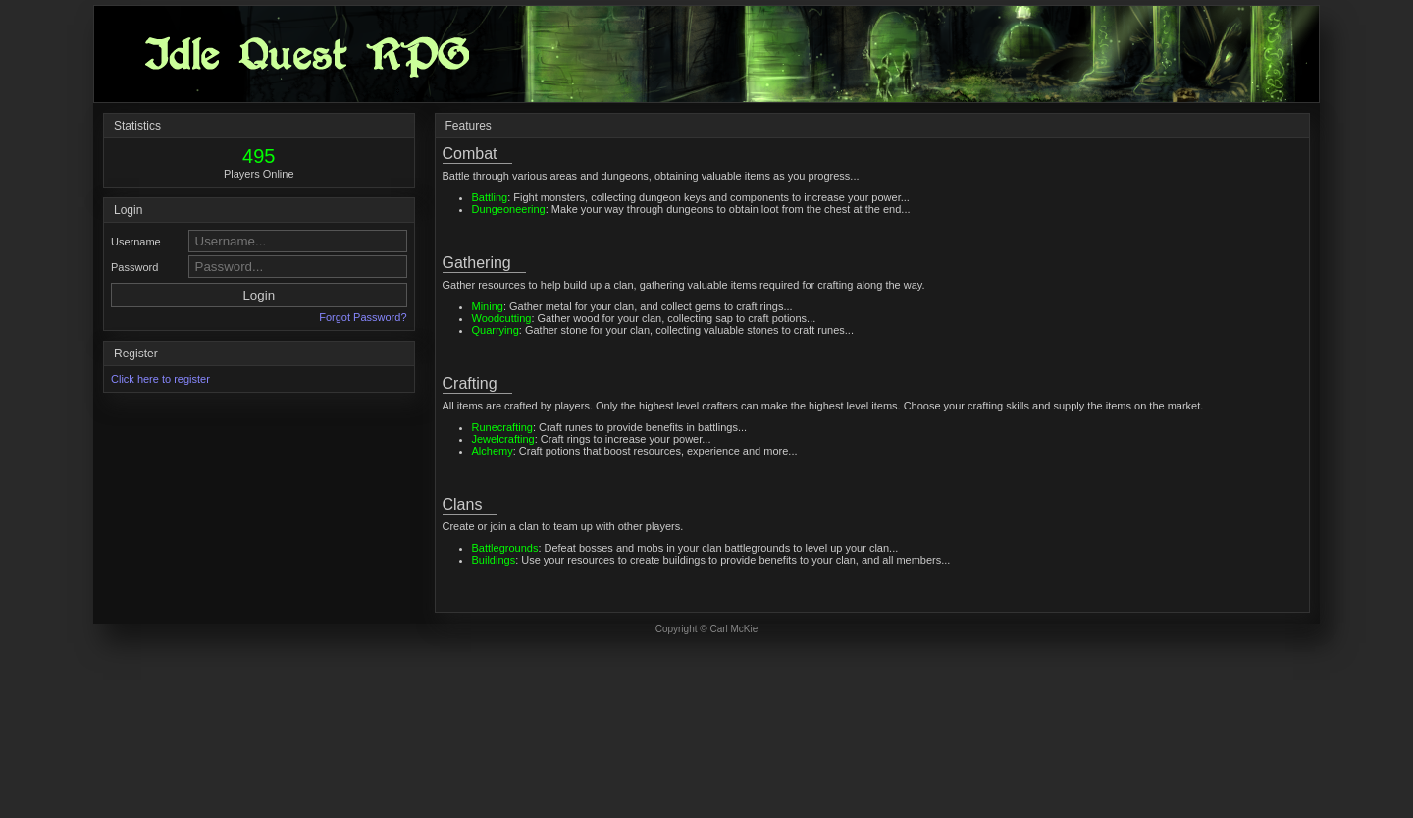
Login (258, 295)
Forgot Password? (362, 317)
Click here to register (160, 379)
